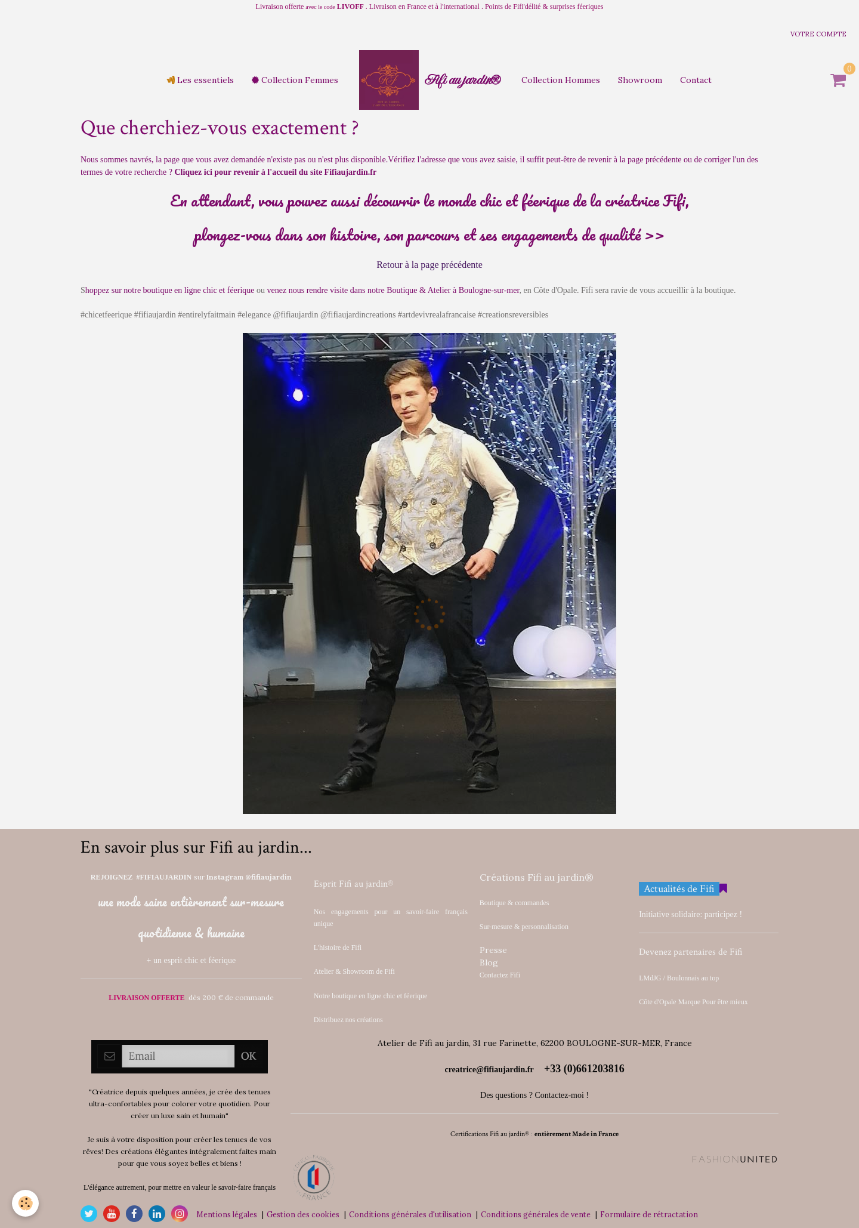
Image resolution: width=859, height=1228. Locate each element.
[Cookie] (25, 1203)
